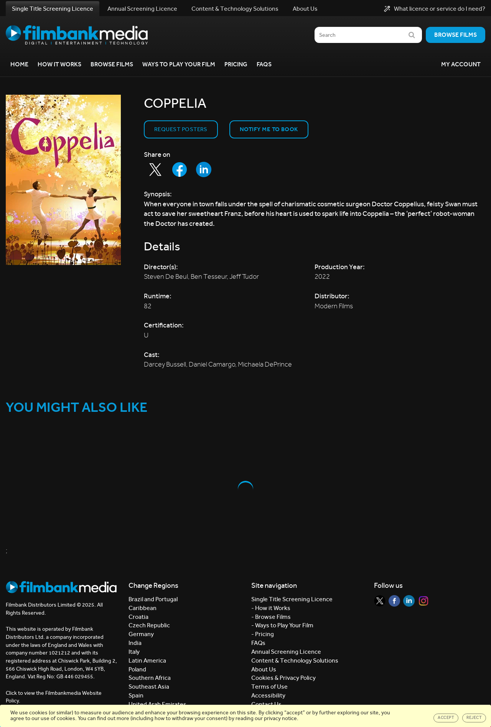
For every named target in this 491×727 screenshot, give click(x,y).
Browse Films (112, 64)
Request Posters (181, 129)
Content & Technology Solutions (234, 8)
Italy (134, 651)
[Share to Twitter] (155, 169)
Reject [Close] (474, 717)
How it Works (59, 64)
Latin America (147, 660)
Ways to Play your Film (178, 64)
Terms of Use (269, 686)
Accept (446, 717)
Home (19, 64)
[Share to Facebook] (179, 169)
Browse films (455, 34)
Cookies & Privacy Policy (283, 677)
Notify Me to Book (269, 129)
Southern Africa (150, 677)
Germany (141, 634)
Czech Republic (149, 625)
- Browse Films (271, 616)
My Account (461, 64)
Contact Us (266, 704)
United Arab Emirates (157, 704)
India (135, 642)
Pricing (235, 64)
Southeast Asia (149, 686)
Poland (137, 669)
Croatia (138, 616)
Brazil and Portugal (153, 599)
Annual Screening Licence (142, 8)
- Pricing (262, 634)
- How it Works (270, 608)
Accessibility (268, 695)
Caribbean (143, 608)
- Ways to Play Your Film (282, 625)
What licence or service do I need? (434, 9)
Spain (136, 695)
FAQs (264, 64)
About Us (305, 8)
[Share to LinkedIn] (203, 169)
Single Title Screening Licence (52, 8)
